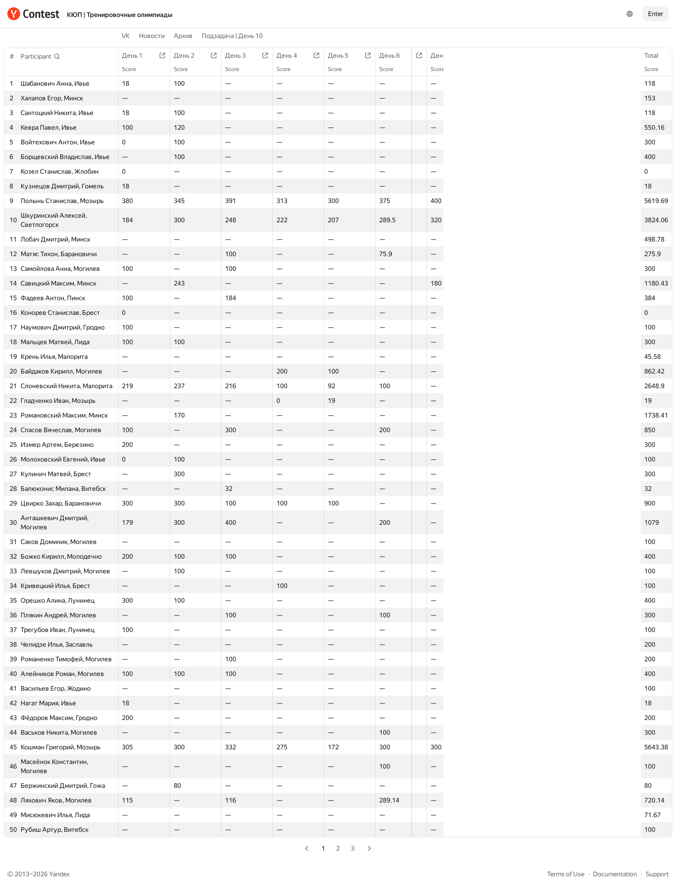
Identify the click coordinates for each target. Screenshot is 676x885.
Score (655, 69)
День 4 (289, 55)
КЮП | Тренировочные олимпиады (119, 14)
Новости (152, 35)
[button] (41, 56)
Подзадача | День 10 (232, 35)
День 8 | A (552, 55)
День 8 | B (606, 55)
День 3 (238, 55)
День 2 (188, 55)
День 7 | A (444, 55)
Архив (183, 35)
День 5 (339, 55)
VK (126, 35)
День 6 (389, 55)
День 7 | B (498, 55)
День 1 (137, 55)
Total (655, 55)
